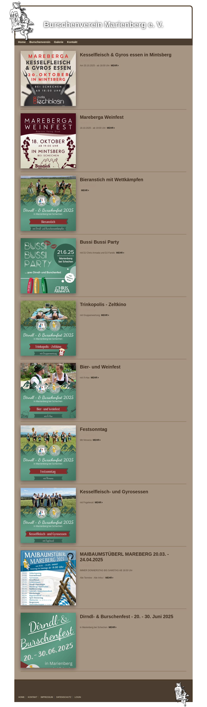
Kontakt (72, 42)
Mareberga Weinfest (102, 117)
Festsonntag (93, 429)
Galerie (58, 42)
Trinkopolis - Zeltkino (103, 304)
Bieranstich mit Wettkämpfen (111, 179)
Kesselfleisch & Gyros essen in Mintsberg (125, 54)
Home (22, 42)
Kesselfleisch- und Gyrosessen (114, 491)
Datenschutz (63, 697)
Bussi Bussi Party (99, 242)
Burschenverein (39, 42)
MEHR (115, 65)
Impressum (47, 697)
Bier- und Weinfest (100, 366)
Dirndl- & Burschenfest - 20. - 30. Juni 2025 (126, 616)
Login (78, 697)
